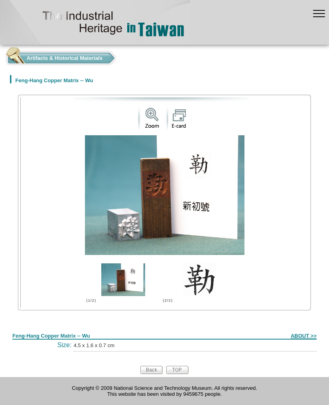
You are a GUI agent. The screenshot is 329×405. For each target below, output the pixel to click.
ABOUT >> (304, 336)
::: (2, 56)
